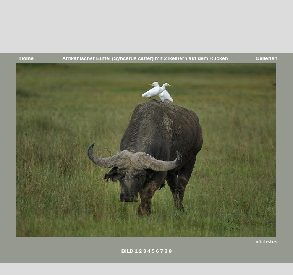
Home (26, 58)
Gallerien (266, 58)
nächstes (267, 241)
